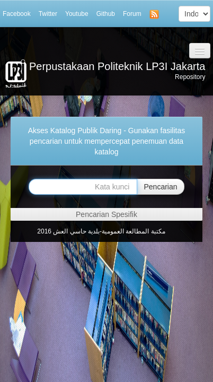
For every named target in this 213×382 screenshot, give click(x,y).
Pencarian (160, 187)
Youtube (76, 14)
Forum (132, 14)
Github (105, 14)
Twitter (48, 14)
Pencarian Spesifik (106, 214)
